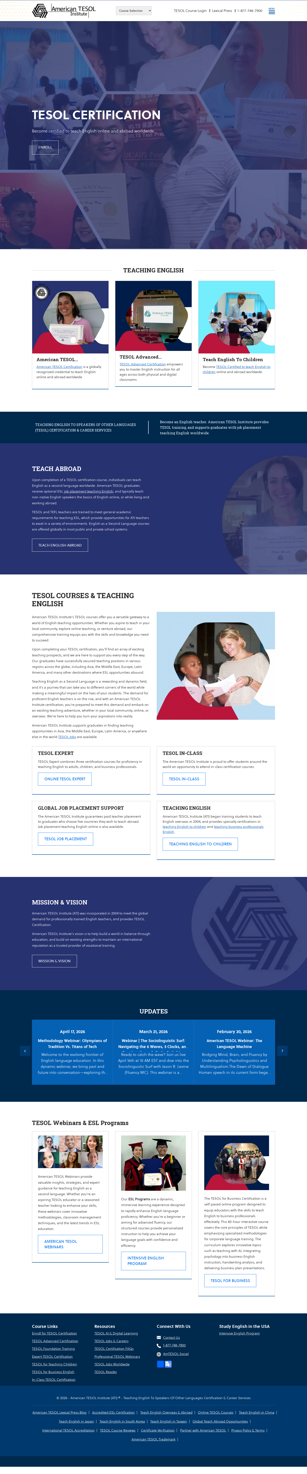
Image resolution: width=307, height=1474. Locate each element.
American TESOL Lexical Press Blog (60, 1419)
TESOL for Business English (53, 1379)
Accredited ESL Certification (113, 1419)
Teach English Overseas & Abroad (166, 1419)
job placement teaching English (88, 491)
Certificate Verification (158, 1437)
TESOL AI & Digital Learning (116, 1340)
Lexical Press (222, 10)
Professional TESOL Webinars (117, 1363)
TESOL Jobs (67, 737)
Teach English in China (256, 1419)
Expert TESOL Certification (52, 1363)
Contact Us (171, 1345)
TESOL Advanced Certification (143, 364)
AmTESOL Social (176, 1361)
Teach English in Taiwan (168, 1428)
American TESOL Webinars (61, 1245)
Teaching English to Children (201, 845)
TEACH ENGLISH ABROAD (60, 545)
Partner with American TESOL (203, 1437)
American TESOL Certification (59, 366)
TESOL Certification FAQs (114, 1356)
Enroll (45, 147)
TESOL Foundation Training (53, 1356)
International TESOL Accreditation (68, 1437)
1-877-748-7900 (249, 10)
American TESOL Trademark (153, 1446)
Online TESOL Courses (215, 1419)
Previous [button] (24, 1053)
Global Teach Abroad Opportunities (220, 1428)
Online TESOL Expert (65, 779)
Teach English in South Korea (122, 1428)
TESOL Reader (105, 1379)
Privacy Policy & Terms (247, 1437)
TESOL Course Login (190, 10)
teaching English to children (185, 828)
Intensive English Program (146, 1262)
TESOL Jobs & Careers (111, 1348)
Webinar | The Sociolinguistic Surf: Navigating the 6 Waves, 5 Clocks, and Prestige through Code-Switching (153, 1049)
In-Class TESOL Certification (53, 1386)
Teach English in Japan (76, 1428)
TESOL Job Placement (66, 840)
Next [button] (282, 1053)
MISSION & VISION (55, 962)
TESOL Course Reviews (118, 1437)
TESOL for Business (231, 1287)
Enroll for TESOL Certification (54, 1340)
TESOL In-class (185, 779)
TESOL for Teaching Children (54, 1371)
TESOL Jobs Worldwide (112, 1371)
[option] (153, 134)
